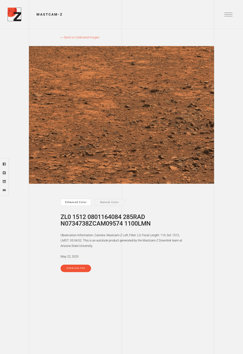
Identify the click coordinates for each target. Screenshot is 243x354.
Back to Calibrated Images (80, 37)
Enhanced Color (76, 202)
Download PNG (76, 268)
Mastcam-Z (49, 14)
